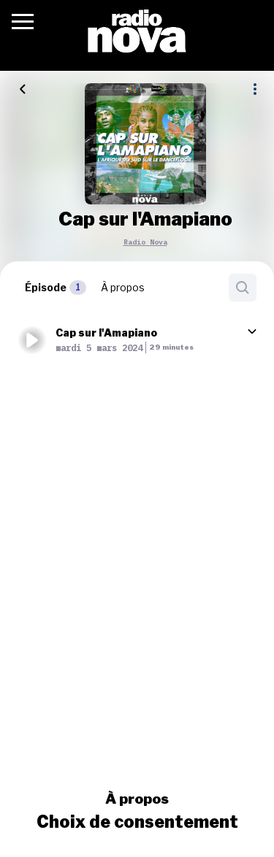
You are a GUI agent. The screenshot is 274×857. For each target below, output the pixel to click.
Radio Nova (145, 242)
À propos (137, 798)
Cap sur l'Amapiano (106, 332)
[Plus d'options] (255, 89)
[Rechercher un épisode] (242, 287)
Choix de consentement (137, 822)
